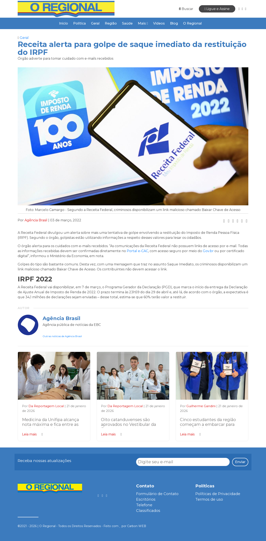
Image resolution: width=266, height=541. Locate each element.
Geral (95, 23)
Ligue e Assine (217, 9)
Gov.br (208, 251)
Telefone (144, 505)
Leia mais (32, 434)
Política (79, 23)
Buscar (186, 9)
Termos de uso (209, 499)
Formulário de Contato (157, 494)
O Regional (192, 23)
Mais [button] (143, 23)
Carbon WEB (136, 526)
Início (63, 23)
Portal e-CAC (137, 251)
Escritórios (145, 499)
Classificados (148, 510)
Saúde (127, 23)
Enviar (240, 462)
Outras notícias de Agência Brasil (62, 336)
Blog (174, 23)
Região (111, 23)
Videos (159, 23)
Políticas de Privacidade (217, 494)
